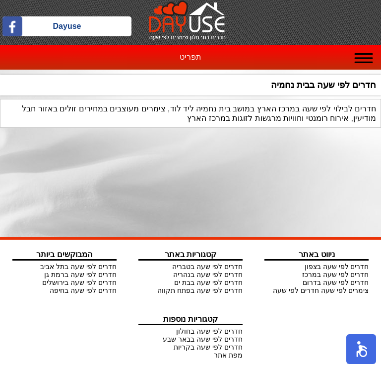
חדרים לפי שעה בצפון (337, 267)
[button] (361, 349)
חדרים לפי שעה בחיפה (83, 290)
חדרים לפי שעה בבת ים (208, 282)
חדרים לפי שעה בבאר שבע (203, 339)
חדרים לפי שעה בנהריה (208, 274)
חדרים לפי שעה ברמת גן (80, 274)
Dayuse (67, 26)
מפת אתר (228, 355)
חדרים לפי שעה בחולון (209, 331)
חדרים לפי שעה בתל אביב (78, 267)
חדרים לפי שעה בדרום (336, 282)
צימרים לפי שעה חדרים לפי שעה (321, 290)
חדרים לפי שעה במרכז (335, 274)
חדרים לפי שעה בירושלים (79, 282)
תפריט (190, 57)
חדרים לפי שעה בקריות (208, 347)
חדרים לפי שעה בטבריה (207, 267)
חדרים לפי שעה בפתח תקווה (200, 290)
